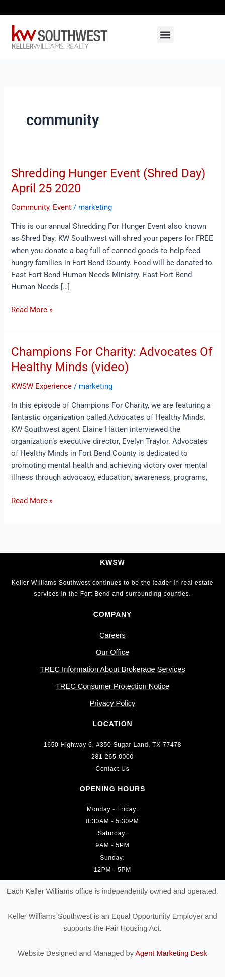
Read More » (32, 309)
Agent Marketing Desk (171, 953)
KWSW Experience (41, 386)
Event (62, 207)
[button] (165, 34)
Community (30, 207)
